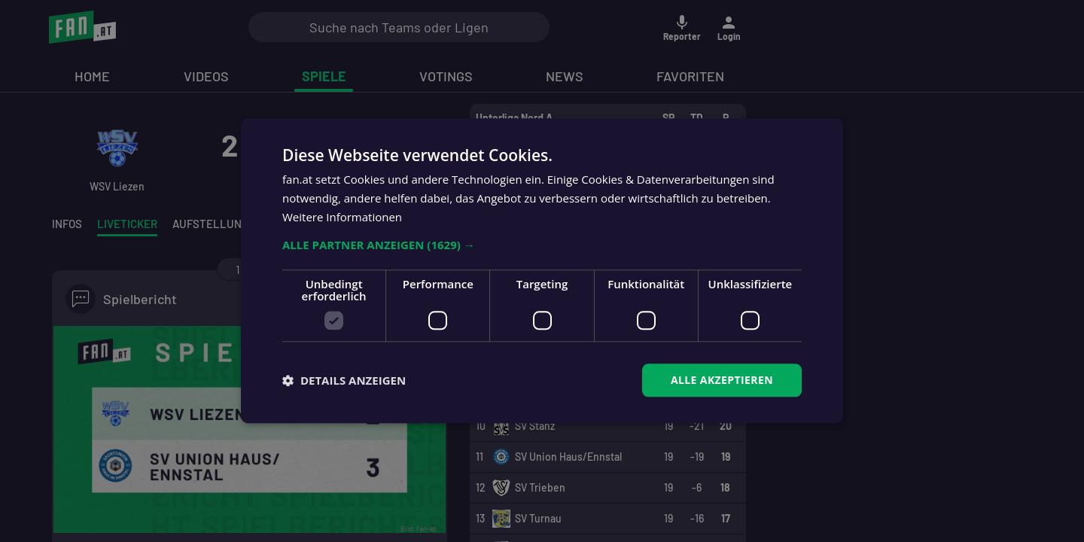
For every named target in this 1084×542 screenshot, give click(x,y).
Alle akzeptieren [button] (722, 380)
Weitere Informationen (342, 216)
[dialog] (542, 271)
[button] (542, 244)
